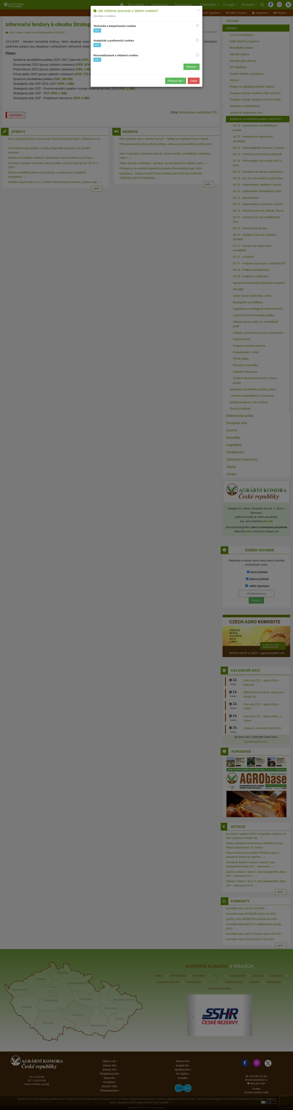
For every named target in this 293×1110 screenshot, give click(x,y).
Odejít (193, 80)
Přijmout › (191, 66)
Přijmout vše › (176, 80)
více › (97, 30)
